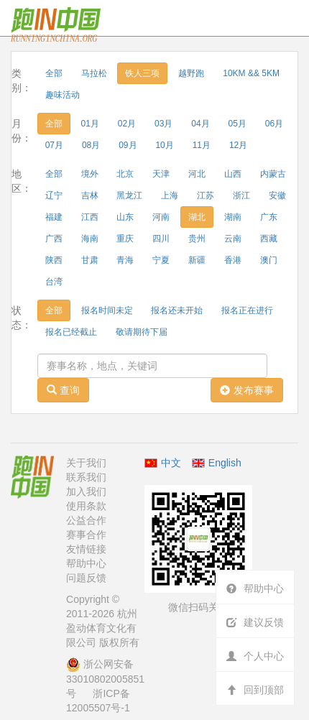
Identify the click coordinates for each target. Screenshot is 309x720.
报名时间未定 (107, 310)
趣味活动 (62, 95)
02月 (127, 124)
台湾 (54, 282)
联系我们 (86, 477)
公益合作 (86, 520)
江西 (89, 217)
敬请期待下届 (141, 332)
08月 (91, 145)
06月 (274, 124)
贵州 (197, 239)
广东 (268, 217)
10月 (164, 145)
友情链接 (86, 549)
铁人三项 (142, 73)
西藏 (268, 239)
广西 (54, 239)
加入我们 (86, 491)
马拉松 (94, 73)
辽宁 (54, 195)
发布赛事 (247, 390)
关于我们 (86, 463)
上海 (169, 195)
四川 (161, 239)
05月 (237, 124)
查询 (63, 390)
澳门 (268, 260)
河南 (161, 217)
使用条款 (86, 506)
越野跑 (191, 73)
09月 (128, 145)
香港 (232, 260)
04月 (200, 124)
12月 (238, 145)
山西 (232, 174)
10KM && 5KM (251, 73)
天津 (161, 174)
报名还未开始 (177, 310)
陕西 (54, 260)
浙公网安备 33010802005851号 (105, 678)
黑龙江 (129, 195)
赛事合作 (86, 534)
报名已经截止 (71, 332)
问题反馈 (86, 577)
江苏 (205, 195)
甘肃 (89, 260)
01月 (90, 124)
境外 (89, 174)
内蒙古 (273, 174)
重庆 (125, 239)
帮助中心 (86, 563)
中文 (162, 463)
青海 (125, 260)
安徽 (277, 195)
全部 (54, 73)
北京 (125, 174)
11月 (202, 145)
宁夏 (161, 260)
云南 (232, 239)
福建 (54, 217)
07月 (54, 145)
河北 (197, 174)
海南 (89, 239)
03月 (163, 124)
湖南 (232, 217)
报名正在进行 (247, 310)
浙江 (241, 195)
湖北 (197, 217)
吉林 (89, 195)
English (224, 463)
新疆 (197, 260)
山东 (125, 217)
